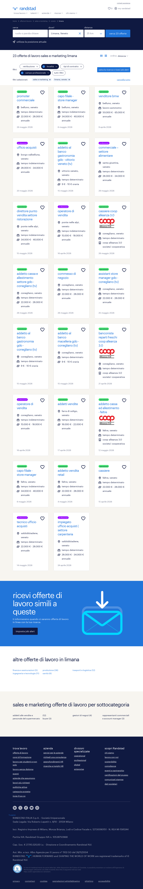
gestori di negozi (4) (82, 715)
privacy (16, 881)
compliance (110, 766)
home (15, 21)
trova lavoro (21, 13)
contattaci (30, 881)
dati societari (111, 784)
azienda (46, 13)
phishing (89, 881)
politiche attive (20, 787)
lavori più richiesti (21, 782)
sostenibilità (110, 761)
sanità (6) (47, 673)
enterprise (79, 769)
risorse (58, 13)
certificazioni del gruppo (116, 775)
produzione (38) (50, 670)
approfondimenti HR (53, 761)
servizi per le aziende (53, 752)
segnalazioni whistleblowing (66, 881)
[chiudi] (80, 33)
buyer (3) (47, 718)
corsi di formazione (22, 757)
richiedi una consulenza (54, 757)
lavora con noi (111, 757)
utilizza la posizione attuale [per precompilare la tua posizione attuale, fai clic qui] (31, 41)
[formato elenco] (101, 55)
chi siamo (71, 13)
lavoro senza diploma (23, 769)
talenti (35, 13)
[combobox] (30, 33)
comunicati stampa (114, 779)
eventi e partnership (114, 770)
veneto (53, 21)
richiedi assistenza (123, 3)
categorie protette (21, 791)
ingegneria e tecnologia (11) (26, 673)
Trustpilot (12, 815)
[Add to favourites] (42, 92)
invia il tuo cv (19, 796)
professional (80, 760)
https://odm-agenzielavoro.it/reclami (37, 871)
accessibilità (104, 881)
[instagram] (37, 808)
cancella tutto (123, 79)
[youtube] (32, 808)
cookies (43, 881)
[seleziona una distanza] (94, 33)
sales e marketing (41, 21)
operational (79, 756)
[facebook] (26, 808)
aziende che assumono (24, 778)
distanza (88, 27)
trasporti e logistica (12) (84, 670)
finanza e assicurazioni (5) (25, 670)
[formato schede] (106, 55)
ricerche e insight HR (53, 766)
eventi (16, 773)
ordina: (113, 55)
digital (77, 764)
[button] (50, 79)
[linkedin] (15, 808)
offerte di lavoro (26, 21)
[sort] (122, 54)
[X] (20, 808)
